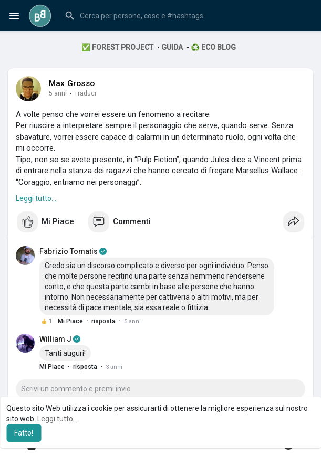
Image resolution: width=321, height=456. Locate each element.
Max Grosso (72, 83)
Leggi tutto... (36, 198)
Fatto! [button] (23, 433)
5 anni (58, 93)
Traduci (85, 93)
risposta (103, 321)
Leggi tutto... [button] (57, 419)
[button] (186, 15)
